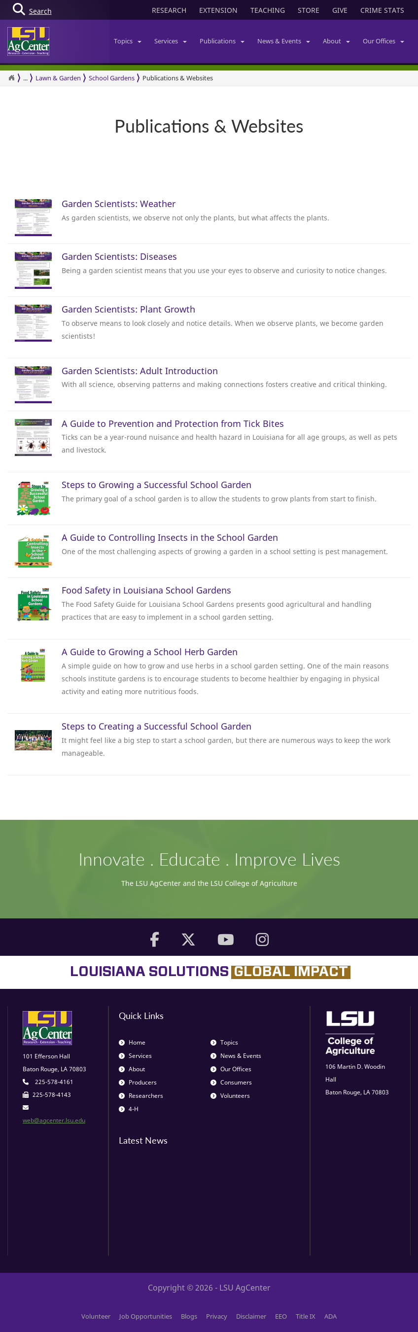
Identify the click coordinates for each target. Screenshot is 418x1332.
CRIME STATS (382, 10)
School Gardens (112, 77)
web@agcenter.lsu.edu (54, 1120)
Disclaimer (251, 1316)
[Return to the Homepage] (11, 78)
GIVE (340, 10)
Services (170, 40)
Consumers (231, 1082)
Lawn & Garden (58, 77)
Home (132, 1042)
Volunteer (95, 1316)
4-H (129, 1109)
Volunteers (230, 1095)
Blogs (189, 1316)
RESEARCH (169, 10)
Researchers (141, 1095)
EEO (281, 1316)
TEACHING (267, 10)
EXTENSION (218, 10)
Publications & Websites (177, 77)
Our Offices (383, 40)
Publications (222, 40)
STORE (308, 10)
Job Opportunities (145, 1316)
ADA (330, 1316)
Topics (127, 40)
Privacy (216, 1316)
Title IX (305, 1316)
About (336, 40)
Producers (138, 1082)
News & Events (283, 40)
